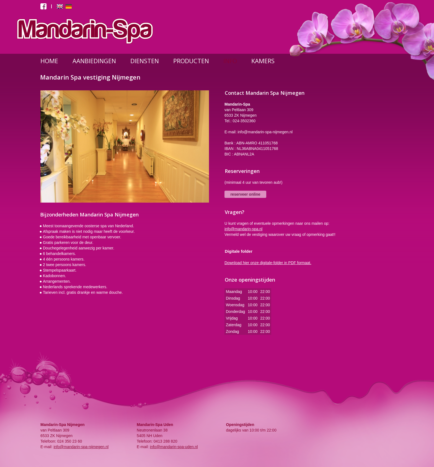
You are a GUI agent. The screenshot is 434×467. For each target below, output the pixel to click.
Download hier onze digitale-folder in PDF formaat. (267, 263)
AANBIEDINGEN (94, 61)
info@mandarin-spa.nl (243, 229)
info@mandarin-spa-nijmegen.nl (80, 447)
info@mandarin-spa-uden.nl (174, 447)
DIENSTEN (144, 61)
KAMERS (263, 61)
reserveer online (245, 194)
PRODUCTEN (191, 61)
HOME (49, 61)
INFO (230, 61)
